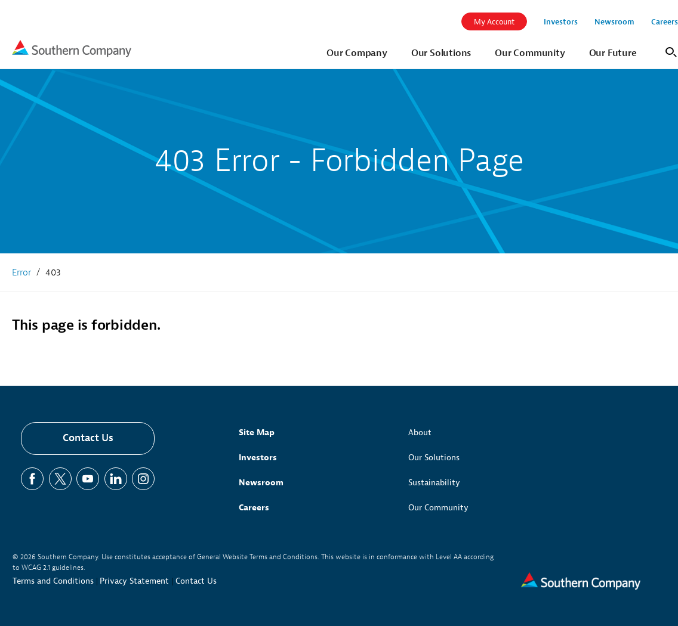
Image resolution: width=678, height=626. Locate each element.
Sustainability (434, 483)
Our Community (438, 508)
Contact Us (88, 438)
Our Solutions (434, 458)
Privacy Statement (134, 581)
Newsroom (261, 483)
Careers (254, 508)
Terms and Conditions (53, 581)
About (420, 432)
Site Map (257, 432)
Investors (258, 458)
